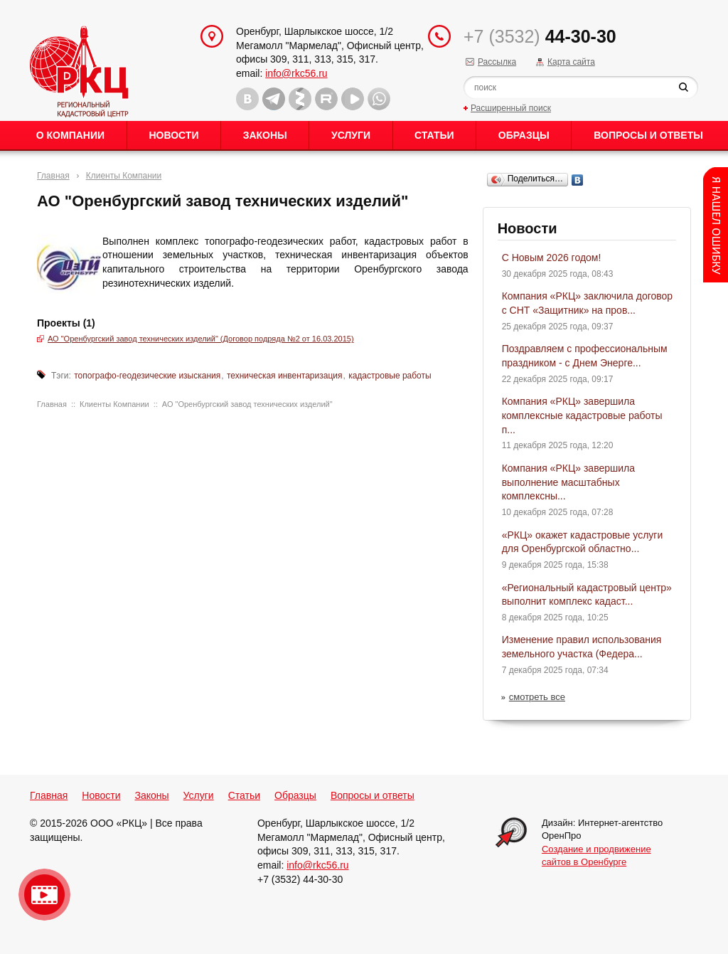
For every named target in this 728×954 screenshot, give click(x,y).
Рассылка (497, 62)
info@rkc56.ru (296, 73)
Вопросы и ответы (648, 135)
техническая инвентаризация (285, 376)
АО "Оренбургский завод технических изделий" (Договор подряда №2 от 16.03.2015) (201, 338)
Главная (53, 176)
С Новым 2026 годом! (551, 257)
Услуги (350, 135)
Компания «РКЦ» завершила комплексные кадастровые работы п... (582, 415)
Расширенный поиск (511, 108)
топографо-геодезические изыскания (147, 376)
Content (715, 224)
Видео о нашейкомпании (44, 895)
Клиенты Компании (124, 176)
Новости (173, 135)
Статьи (434, 135)
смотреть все (537, 696)
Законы (265, 135)
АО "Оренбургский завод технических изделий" (247, 404)
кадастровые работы (389, 376)
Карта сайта (571, 62)
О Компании (70, 135)
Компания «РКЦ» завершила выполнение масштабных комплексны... (568, 482)
